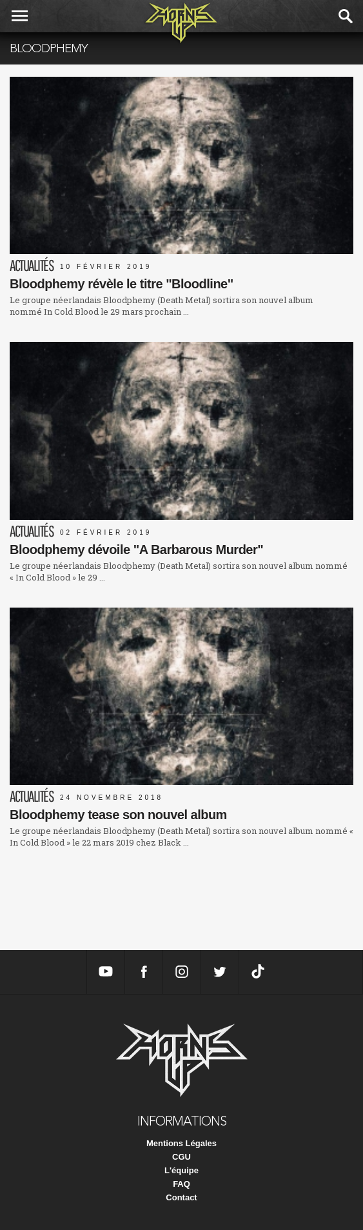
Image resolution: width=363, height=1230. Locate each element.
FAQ (181, 1184)
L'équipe (181, 1170)
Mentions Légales (181, 1143)
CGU (181, 1157)
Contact (181, 1197)
